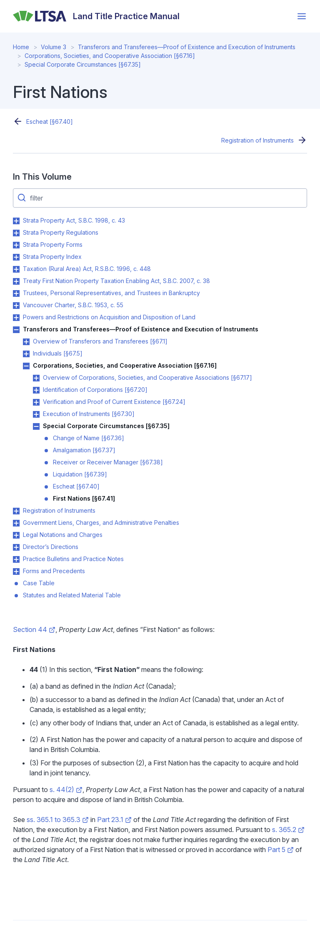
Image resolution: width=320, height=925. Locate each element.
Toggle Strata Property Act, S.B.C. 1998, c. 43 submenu (16, 221)
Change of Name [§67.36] (88, 437)
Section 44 (34, 629)
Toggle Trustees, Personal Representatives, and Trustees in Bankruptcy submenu (16, 293)
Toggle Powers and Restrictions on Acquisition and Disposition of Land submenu (16, 317)
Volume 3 (53, 46)
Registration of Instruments (257, 140)
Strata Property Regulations (60, 232)
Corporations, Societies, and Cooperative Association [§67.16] (110, 55)
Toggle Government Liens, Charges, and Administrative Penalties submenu (16, 523)
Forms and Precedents (54, 570)
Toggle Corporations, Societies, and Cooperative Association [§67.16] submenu (26, 366)
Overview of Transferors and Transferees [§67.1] (100, 341)
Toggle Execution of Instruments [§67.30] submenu (36, 414)
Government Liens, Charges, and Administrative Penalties (101, 522)
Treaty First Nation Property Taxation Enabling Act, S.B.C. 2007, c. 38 (116, 280)
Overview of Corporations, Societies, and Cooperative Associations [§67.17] (147, 377)
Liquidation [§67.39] (80, 474)
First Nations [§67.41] (84, 498)
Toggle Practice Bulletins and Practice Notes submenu (16, 559)
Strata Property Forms (52, 244)
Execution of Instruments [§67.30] (89, 413)
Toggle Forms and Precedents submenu (16, 571)
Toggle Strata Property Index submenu (16, 257)
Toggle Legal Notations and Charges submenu (16, 535)
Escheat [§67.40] (49, 121)
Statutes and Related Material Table (72, 595)
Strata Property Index (52, 256)
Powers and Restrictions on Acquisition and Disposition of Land (109, 317)
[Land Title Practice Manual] (96, 16)
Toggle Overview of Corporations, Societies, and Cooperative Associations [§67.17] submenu (36, 378)
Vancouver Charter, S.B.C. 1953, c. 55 (73, 304)
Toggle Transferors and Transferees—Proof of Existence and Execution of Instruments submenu (16, 329)
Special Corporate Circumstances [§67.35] (83, 64)
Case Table (39, 583)
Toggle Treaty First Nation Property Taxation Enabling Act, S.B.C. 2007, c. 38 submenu (16, 281)
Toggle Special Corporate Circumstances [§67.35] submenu (36, 426)
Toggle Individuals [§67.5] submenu (26, 354)
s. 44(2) (66, 789)
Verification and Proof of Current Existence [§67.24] (114, 401)
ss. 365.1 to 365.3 (58, 819)
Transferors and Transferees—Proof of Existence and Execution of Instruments (186, 46)
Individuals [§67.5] (57, 353)
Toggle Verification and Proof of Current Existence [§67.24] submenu (36, 402)
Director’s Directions (50, 546)
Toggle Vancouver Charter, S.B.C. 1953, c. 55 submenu (16, 305)
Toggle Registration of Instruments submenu (16, 511)
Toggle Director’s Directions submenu (16, 547)
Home (21, 46)
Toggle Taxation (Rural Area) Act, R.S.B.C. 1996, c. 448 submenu (16, 269)
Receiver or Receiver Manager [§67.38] (108, 462)
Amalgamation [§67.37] (84, 450)
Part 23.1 (114, 819)
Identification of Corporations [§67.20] (95, 389)
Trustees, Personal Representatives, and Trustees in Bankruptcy (111, 292)
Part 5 (281, 849)
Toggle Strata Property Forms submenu (16, 245)
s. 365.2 (288, 829)
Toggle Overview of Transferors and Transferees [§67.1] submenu (26, 341)
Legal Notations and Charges (62, 534)
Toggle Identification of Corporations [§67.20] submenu (36, 390)
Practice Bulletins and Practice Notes (73, 558)
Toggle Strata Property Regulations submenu (16, 233)
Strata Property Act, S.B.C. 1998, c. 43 (74, 220)
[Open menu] (301, 16)
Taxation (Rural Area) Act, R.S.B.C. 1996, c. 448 (87, 268)
